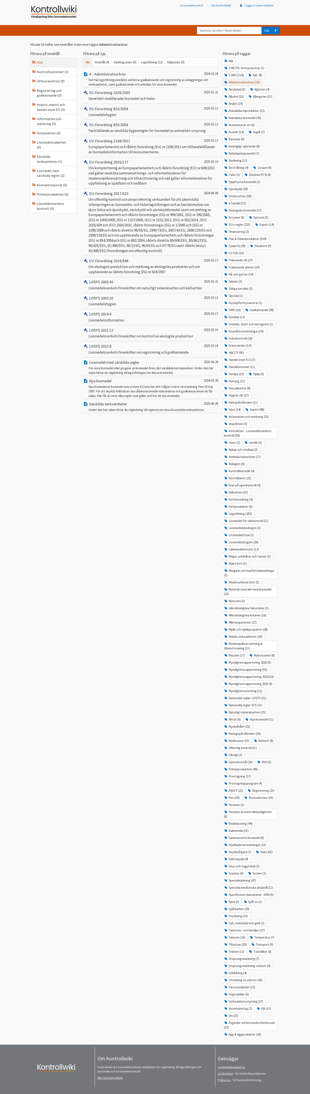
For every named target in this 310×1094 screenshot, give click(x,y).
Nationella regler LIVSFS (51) (245, 698)
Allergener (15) (260, 96)
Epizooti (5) (258, 217)
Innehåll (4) (102, 62)
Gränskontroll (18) (238, 338)
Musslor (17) (234, 655)
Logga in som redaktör (256, 5)
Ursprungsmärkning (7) (241, 959)
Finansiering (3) (236, 232)
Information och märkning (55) (246, 417)
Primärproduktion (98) (241, 769)
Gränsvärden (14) (237, 345)
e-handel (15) (235, 203)
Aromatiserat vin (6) (239, 125)
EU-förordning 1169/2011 (106, 140)
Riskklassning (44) (238, 823)
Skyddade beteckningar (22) (245, 845)
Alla (37, 62)
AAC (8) (255, 75)
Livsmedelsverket (191, 5)
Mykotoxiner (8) (262, 655)
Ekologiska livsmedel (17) (243, 210)
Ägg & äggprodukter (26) (242, 1034)
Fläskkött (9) (260, 246)
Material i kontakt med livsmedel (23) (247, 591)
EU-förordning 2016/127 (105, 162)
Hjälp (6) (256, 374)
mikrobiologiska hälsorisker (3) (246, 608)
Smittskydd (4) (236, 859)
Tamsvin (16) (234, 937)
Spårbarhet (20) (236, 909)
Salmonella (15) (236, 831)
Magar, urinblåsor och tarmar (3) (247, 556)
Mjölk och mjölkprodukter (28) (246, 629)
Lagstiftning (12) (152, 62)
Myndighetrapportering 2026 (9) (247, 662)
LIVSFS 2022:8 (97, 346)
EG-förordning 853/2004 (105, 124)
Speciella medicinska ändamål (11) (248, 888)
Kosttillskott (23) (237, 478)
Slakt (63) (264, 852)
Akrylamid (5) (234, 89)
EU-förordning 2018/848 (105, 260)
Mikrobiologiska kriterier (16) (245, 615)
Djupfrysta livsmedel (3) (242, 182)
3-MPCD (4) (234, 75)
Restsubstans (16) (258, 798)
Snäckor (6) (233, 873)
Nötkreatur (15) (236, 741)
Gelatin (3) (233, 281)
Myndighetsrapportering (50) (245, 670)
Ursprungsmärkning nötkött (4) (247, 966)
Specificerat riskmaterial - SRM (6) (249, 895)
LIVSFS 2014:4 (97, 314)
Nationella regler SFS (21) (243, 705)
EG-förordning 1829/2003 (106, 92)
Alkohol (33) (234, 96)
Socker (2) (257, 873)
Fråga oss (224, 1080)
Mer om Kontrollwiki (110, 1078)
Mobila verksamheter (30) (243, 637)
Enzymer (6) (234, 217)
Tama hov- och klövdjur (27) (244, 930)
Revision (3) (234, 805)
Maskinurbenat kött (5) (241, 582)
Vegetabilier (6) (236, 994)
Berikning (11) (235, 160)
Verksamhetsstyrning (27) (243, 1001)
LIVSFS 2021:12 (98, 330)
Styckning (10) (236, 916)
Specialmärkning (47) (240, 880)
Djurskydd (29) (236, 189)
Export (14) (264, 225)
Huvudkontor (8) (237, 388)
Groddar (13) (234, 317)
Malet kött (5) (235, 563)
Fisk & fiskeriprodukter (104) (245, 239)
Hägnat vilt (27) (236, 395)
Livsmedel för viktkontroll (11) (246, 521)
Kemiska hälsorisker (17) (242, 457)
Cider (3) (232, 175)
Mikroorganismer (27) (240, 622)
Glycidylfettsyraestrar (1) (243, 303)
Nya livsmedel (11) (259, 719)
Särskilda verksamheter (105, 403)
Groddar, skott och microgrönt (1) (248, 324)
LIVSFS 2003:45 (98, 281)
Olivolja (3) (233, 755)
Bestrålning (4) (236, 168)
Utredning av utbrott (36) (243, 980)
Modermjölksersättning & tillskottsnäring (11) (243, 646)
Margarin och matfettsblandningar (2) (249, 573)
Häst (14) (232, 410)
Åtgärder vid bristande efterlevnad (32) (249, 1025)
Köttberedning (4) (238, 499)
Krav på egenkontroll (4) (242, 485)
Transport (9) (262, 944)
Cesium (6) (262, 168)
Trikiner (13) (234, 952)
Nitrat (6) (232, 719)
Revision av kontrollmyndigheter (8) (248, 814)
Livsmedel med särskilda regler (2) (48, 173)
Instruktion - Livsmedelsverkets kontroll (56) (247, 433)
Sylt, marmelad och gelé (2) (244, 923)
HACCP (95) (234, 353)
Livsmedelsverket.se (231, 1067)
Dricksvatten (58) (238, 196)
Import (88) (254, 410)
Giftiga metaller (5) (238, 289)
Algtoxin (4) (260, 89)
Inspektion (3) (235, 424)
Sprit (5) (231, 902)
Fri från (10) (234, 253)
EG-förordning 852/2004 (105, 108)
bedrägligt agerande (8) (242, 146)
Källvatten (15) (236, 492)
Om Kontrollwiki (221, 5)
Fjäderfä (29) (234, 246)
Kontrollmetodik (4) (239, 471)
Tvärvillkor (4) (260, 952)
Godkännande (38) (259, 310)
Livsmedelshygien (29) (241, 542)
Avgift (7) (256, 132)
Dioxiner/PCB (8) (257, 175)
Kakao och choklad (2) (240, 450)
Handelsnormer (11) (239, 367)
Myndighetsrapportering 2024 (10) (249, 677)
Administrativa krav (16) (242, 82)
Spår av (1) (252, 902)
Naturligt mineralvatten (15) (245, 712)
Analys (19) (233, 104)
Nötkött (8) (263, 741)
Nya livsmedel (97, 380)
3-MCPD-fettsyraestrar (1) (244, 68)
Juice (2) (232, 442)
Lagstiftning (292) (238, 514)
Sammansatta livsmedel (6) (244, 838)
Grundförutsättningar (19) (244, 331)
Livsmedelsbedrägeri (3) (242, 528)
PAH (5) (264, 762)
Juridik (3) (253, 442)
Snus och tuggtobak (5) (242, 866)
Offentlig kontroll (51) (240, 748)
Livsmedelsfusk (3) (239, 535)
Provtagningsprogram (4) (243, 783)
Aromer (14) (234, 132)
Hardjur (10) (234, 374)
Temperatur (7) (262, 937)
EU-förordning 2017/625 (105, 193)
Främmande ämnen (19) (242, 267)
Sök (266, 30)
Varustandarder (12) (239, 987)
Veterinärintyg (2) (238, 1008)
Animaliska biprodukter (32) (244, 111)
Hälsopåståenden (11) (241, 402)
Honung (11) (234, 381)
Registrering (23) (260, 790)
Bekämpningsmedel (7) (241, 153)
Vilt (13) (263, 1008)
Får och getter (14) (238, 274)
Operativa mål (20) (238, 762)
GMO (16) (232, 310)
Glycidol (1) (233, 296)
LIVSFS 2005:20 (98, 298)
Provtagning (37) (237, 776)
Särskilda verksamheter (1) (47, 158)
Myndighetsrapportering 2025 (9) (248, 684)
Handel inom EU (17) (239, 360)
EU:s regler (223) (237, 225)
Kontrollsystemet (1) (50, 72)
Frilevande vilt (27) (238, 260)
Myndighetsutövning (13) (243, 691)
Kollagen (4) (234, 464)
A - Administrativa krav (104, 74)
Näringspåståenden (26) (242, 734)
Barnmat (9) (234, 139)
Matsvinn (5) (234, 601)
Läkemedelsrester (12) (241, 549)
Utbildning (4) (235, 973)
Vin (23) (231, 1016)
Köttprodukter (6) (238, 507)
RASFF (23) (233, 790)
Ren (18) (232, 798)
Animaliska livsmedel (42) (242, 118)
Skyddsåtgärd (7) (237, 852)
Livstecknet (225, 1073)
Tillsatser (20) (235, 944)
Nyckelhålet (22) (237, 726)
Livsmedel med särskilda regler (111, 362)
